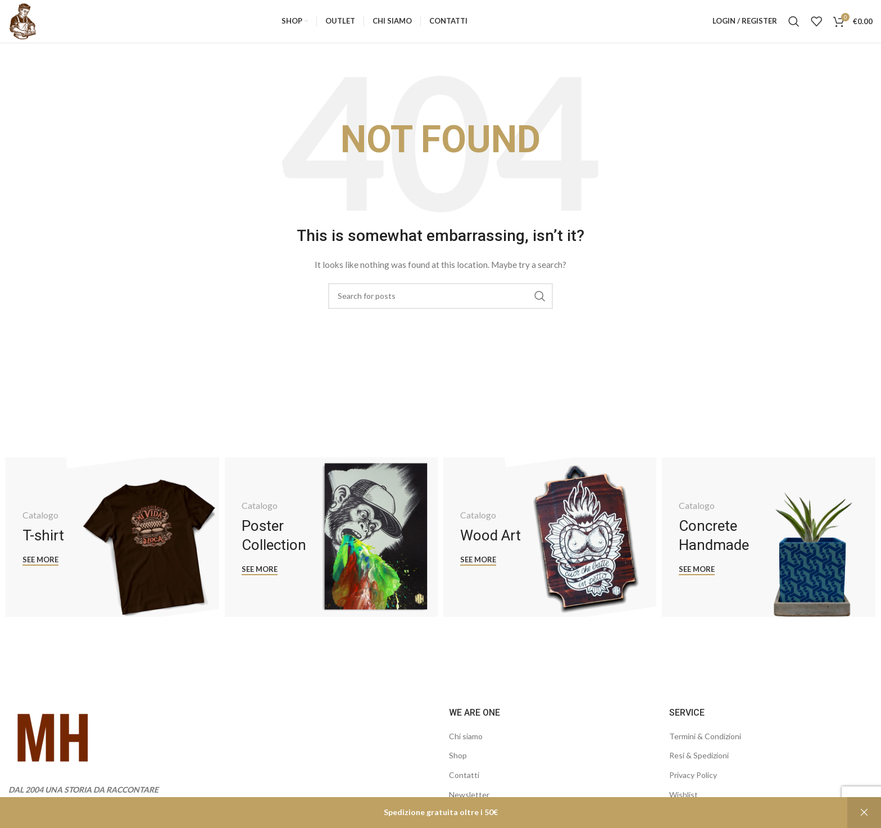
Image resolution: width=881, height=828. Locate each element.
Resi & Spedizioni (699, 763)
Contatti (464, 783)
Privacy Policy (693, 783)
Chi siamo (466, 744)
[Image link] (54, 747)
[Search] (794, 25)
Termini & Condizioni (705, 744)
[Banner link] (112, 545)
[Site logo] (25, 24)
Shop (458, 763)
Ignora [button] (864, 812)
